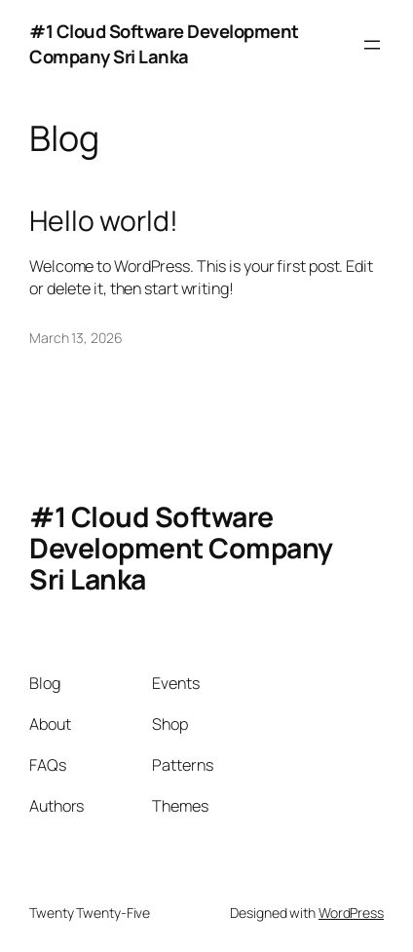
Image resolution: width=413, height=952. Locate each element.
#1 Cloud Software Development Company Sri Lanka (164, 44)
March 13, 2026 (76, 337)
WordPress (351, 912)
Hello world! (103, 221)
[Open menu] (372, 45)
